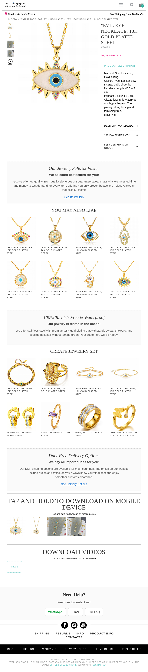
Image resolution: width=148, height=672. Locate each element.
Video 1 (14, 566)
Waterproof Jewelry (34, 19)
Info (80, 633)
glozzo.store (111, 118)
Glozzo (12, 19)
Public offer (131, 649)
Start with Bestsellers (20, 14)
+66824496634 (99, 665)
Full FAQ (94, 611)
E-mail (75, 611)
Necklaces (57, 19)
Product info (102, 633)
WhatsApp (55, 611)
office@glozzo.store (63, 665)
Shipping (41, 633)
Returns (63, 633)
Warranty (49, 649)
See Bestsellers (74, 197)
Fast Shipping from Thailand (126, 14)
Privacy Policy (75, 649)
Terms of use (104, 649)
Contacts (74, 637)
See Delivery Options (74, 484)
